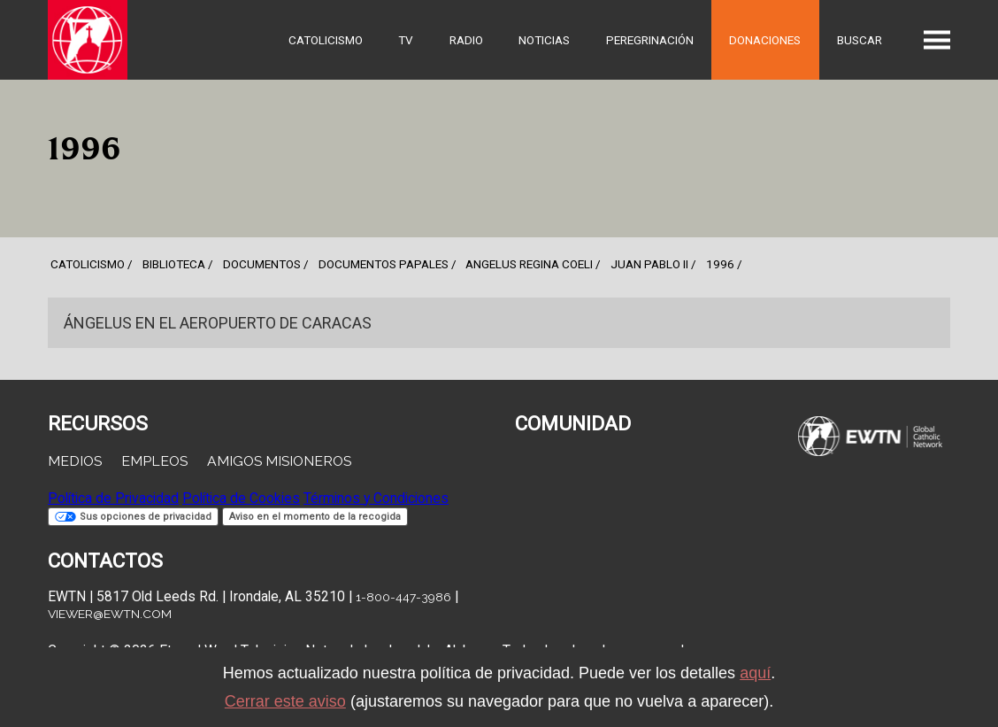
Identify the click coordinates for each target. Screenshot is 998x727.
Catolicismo (325, 40)
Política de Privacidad (113, 498)
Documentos (262, 264)
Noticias (544, 40)
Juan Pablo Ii (649, 264)
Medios (75, 460)
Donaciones (765, 40)
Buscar (859, 40)
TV (405, 40)
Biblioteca (173, 264)
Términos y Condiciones (376, 498)
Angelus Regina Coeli (529, 264)
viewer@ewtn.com (110, 614)
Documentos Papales (384, 264)
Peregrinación (650, 40)
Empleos (154, 460)
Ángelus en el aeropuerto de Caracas (218, 322)
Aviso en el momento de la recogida (315, 516)
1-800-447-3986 (403, 597)
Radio (466, 40)
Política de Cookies (241, 498)
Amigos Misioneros (279, 460)
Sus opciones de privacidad (133, 516)
